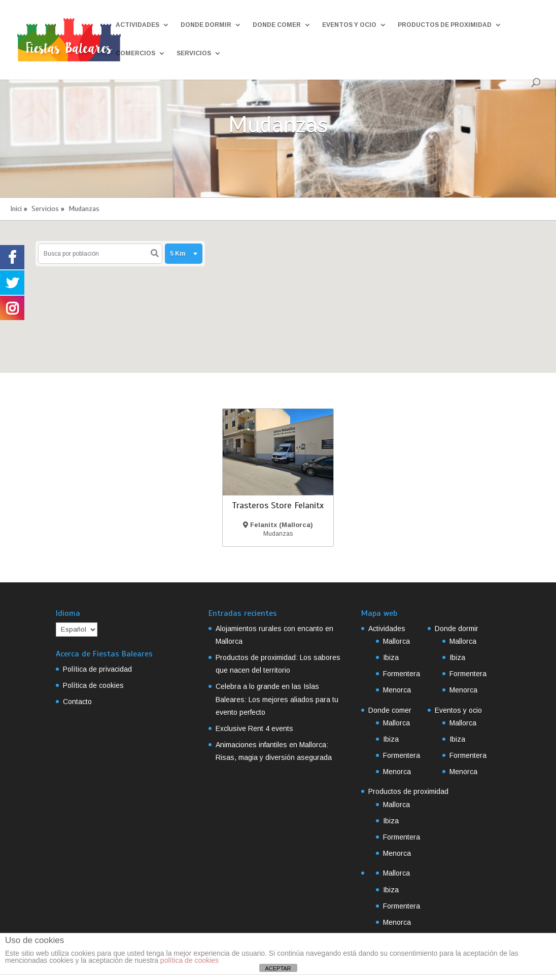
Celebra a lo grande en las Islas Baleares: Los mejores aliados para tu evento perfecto (277, 699)
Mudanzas (83, 208)
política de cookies (189, 960)
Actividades (137, 24)
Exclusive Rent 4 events (254, 728)
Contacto (77, 702)
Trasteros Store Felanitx (278, 505)
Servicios (194, 53)
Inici (16, 208)
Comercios (135, 53)
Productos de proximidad (445, 24)
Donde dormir (206, 24)
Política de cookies (93, 685)
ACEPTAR (278, 968)
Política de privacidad (97, 669)
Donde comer (277, 24)
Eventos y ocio (349, 24)
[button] (290, 283)
